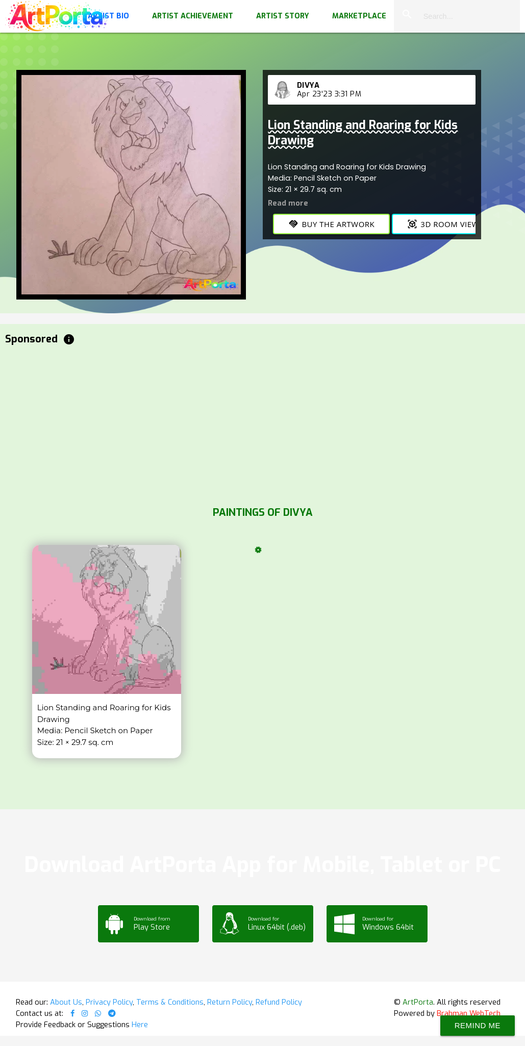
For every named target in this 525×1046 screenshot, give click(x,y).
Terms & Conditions (170, 1002)
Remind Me (478, 1025)
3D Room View (443, 224)
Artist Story (282, 16)
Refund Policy (279, 1002)
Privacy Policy (109, 1002)
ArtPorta (418, 1002)
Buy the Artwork (331, 224)
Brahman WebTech (469, 1013)
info (69, 339)
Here (140, 1024)
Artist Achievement (192, 16)
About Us (66, 1002)
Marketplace (359, 16)
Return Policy (229, 1002)
